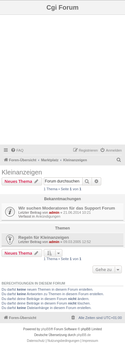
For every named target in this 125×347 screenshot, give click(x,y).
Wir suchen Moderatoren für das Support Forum (66, 208)
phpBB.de (84, 335)
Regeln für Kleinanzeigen (43, 237)
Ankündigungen (48, 216)
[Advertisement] (62, 80)
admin (54, 212)
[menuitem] (17, 150)
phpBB (46, 329)
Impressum (90, 340)
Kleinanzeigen (22, 172)
